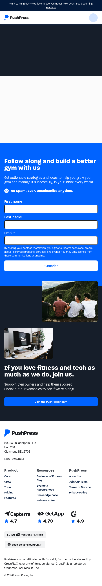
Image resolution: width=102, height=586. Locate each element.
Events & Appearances (45, 487)
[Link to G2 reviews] (77, 517)
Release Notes (46, 500)
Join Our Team (78, 481)
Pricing (8, 492)
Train (7, 487)
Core (7, 476)
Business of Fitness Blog (49, 478)
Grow (7, 481)
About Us (75, 476)
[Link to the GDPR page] (25, 544)
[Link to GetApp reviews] (50, 517)
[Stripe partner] (25, 534)
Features (10, 498)
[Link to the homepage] (17, 17)
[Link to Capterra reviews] (17, 517)
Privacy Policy (78, 492)
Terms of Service (80, 487)
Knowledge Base (47, 495)
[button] (93, 17)
